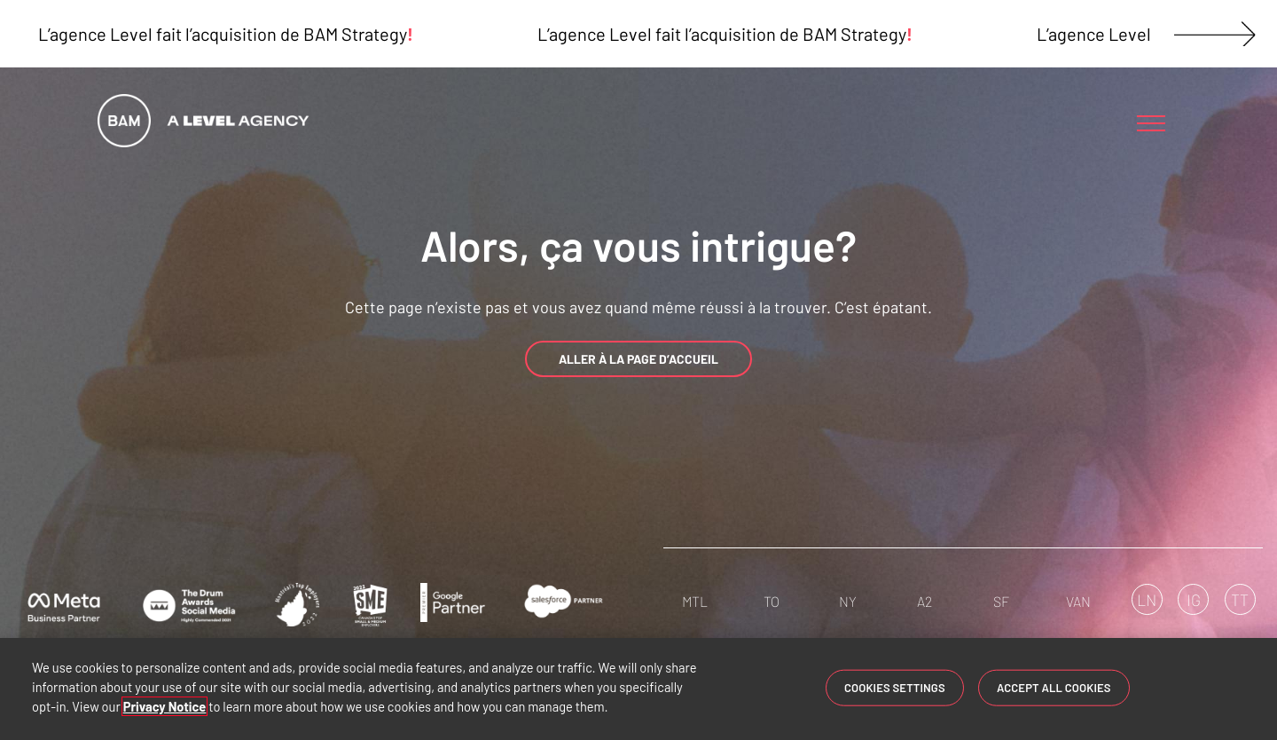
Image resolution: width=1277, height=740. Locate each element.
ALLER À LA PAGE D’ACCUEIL (638, 358)
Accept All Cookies (1054, 688)
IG (1194, 600)
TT (1240, 600)
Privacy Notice (165, 706)
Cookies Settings (894, 688)
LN (1146, 600)
